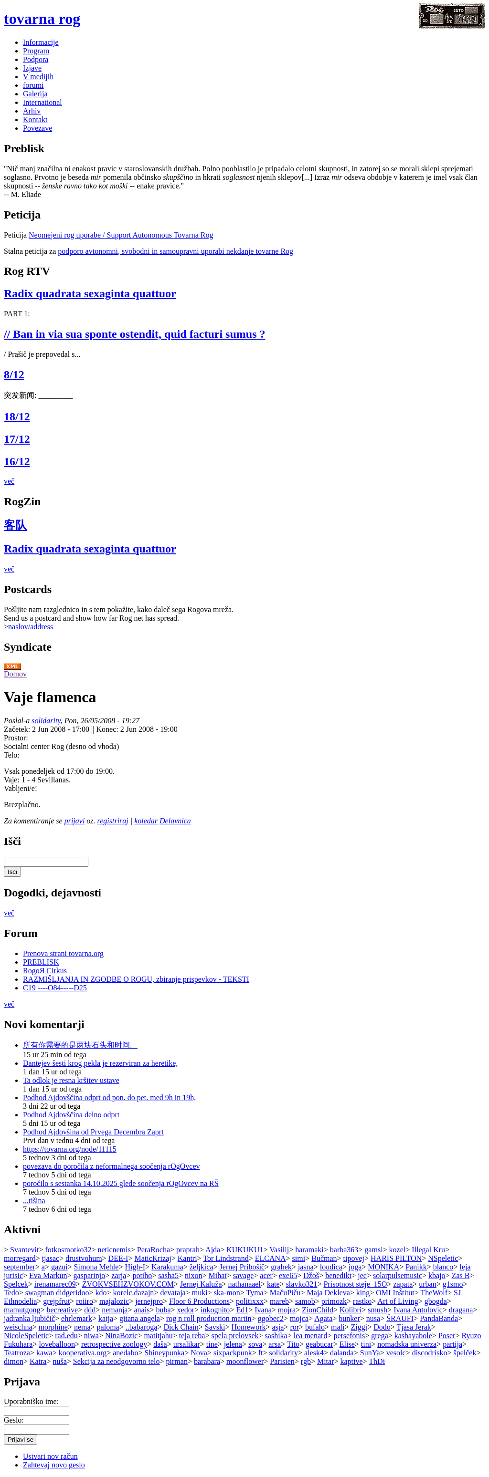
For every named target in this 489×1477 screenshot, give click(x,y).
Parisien (282, 1361)
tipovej (353, 1258)
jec (362, 1275)
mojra (287, 1310)
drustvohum (83, 1258)
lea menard (311, 1335)
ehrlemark (76, 1318)
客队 (15, 525)
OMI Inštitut (395, 1293)
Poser (447, 1335)
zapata (403, 1284)
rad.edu (66, 1335)
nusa (373, 1318)
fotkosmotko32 (68, 1250)
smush (377, 1310)
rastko (362, 1301)
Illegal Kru (428, 1250)
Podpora (35, 59)
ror (294, 1327)
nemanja (115, 1310)
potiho (142, 1275)
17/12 (17, 439)
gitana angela (139, 1318)
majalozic (114, 1301)
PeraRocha (153, 1250)
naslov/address (30, 627)
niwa (91, 1335)
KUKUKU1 (244, 1250)
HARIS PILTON (396, 1258)
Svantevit (24, 1250)
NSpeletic (443, 1258)
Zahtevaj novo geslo (54, 1465)
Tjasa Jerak (413, 1327)
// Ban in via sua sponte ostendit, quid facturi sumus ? (134, 334)
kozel (397, 1250)
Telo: (12, 755)
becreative (62, 1310)
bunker (349, 1318)
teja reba (192, 1335)
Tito (293, 1344)
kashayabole (413, 1335)
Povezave (37, 128)
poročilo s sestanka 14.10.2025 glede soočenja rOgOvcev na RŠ (121, 1183)
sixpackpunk (232, 1353)
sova (255, 1344)
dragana (461, 1310)
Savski (215, 1327)
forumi (33, 85)
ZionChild (317, 1310)
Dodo (382, 1327)
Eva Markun (48, 1275)
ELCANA (270, 1258)
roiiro (84, 1301)
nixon (193, 1275)
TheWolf (434, 1293)
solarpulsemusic (397, 1275)
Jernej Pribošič (242, 1267)
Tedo (11, 1293)
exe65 (288, 1275)
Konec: (108, 729)
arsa (274, 1344)
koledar (146, 821)
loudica (331, 1267)
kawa (44, 1353)
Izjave (32, 68)
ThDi (377, 1361)
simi (299, 1258)
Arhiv (32, 111)
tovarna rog (42, 18)
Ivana (263, 1310)
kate (273, 1284)
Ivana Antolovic (418, 1310)
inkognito (215, 1310)
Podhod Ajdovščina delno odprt (71, 1115)
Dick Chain (180, 1327)
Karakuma (167, 1267)
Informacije (41, 42)
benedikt (338, 1275)
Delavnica (175, 821)
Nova (199, 1353)
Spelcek (16, 1284)
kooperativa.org (83, 1353)
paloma (108, 1327)
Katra (38, 1361)
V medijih (38, 77)
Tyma (254, 1293)
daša (160, 1344)
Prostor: (16, 738)
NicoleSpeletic (26, 1335)
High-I (135, 1267)
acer (266, 1275)
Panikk (415, 1267)
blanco (443, 1267)
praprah (188, 1250)
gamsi (373, 1250)
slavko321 (302, 1284)
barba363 (344, 1250)
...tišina (34, 1200)
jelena (233, 1344)
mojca (299, 1318)
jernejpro (149, 1301)
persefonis (349, 1335)
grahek (281, 1267)
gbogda (436, 1301)
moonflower (245, 1361)
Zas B (461, 1275)
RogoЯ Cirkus (45, 971)
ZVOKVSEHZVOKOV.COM (128, 1284)
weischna (18, 1327)
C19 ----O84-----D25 (55, 988)
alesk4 (314, 1353)
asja (278, 1327)
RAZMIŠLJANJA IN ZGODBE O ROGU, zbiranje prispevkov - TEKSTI (136, 979)
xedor (185, 1310)
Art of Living (397, 1301)
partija (452, 1344)
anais (142, 1310)
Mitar (325, 1361)
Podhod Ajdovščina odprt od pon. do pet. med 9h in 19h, (109, 1097)
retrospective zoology (114, 1344)
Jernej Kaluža (201, 1284)
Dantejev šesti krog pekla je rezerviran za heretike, (100, 1063)
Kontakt (35, 119)
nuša (59, 1361)
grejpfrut (56, 1301)
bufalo (315, 1327)
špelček (464, 1353)
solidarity (46, 721)
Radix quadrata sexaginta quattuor (90, 293)
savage (243, 1275)
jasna (306, 1267)
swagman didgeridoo (57, 1293)
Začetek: (18, 729)
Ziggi (359, 1327)
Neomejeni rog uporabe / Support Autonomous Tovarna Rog (121, 235)
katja (105, 1318)
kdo (101, 1293)
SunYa (370, 1353)
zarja (118, 1275)
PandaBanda (439, 1318)
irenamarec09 (55, 1284)
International (42, 102)
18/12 (17, 416)
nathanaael (244, 1284)
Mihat (217, 1275)
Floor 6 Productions (199, 1301)
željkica (201, 1267)
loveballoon (57, 1344)
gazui (59, 1267)
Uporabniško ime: (31, 1401)
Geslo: (14, 1420)
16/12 (17, 461)
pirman (177, 1361)
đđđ (90, 1310)
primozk (334, 1301)
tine (212, 1344)
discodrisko (429, 1353)
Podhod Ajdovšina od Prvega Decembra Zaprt (93, 1132)
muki (200, 1293)
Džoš (311, 1275)
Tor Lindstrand (225, 1258)
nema (82, 1327)
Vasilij (279, 1250)
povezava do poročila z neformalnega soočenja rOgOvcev (111, 1166)
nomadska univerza (406, 1344)
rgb (306, 1361)
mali (337, 1327)
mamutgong (22, 1310)
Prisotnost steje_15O (355, 1284)
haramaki (309, 1250)
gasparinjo (90, 1275)
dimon (13, 1361)
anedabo (125, 1353)
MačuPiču (285, 1293)
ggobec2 (271, 1318)
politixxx (250, 1301)
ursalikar (186, 1344)
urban (427, 1284)
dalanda (342, 1353)
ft (260, 1353)
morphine (53, 1327)
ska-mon (227, 1293)
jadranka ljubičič (29, 1318)
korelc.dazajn (133, 1293)
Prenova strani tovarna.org (63, 953)
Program (36, 51)
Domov (15, 674)
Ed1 (242, 1310)
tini (366, 1344)
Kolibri (350, 1310)
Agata (323, 1318)
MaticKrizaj (152, 1258)
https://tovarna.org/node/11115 (70, 1149)
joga (355, 1267)
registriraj (112, 821)
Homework (248, 1327)
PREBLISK (41, 962)
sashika (276, 1335)
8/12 (14, 374)
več (9, 481)
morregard (20, 1258)
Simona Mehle (96, 1267)
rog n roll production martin (209, 1318)
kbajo (437, 1275)
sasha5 (168, 1275)
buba (163, 1310)
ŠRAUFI (400, 1318)
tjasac (50, 1258)
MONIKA (383, 1267)
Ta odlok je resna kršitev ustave (71, 1080)
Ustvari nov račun (50, 1456)
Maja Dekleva (328, 1293)
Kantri (187, 1258)
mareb (279, 1301)
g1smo (453, 1284)
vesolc (396, 1353)
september (19, 1267)
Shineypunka (165, 1353)
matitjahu (158, 1335)
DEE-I (118, 1258)
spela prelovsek (235, 1335)
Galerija (35, 94)
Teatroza (17, 1353)
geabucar (319, 1344)
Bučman (324, 1258)
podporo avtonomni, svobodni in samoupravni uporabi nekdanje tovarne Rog (175, 251)
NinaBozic (121, 1335)
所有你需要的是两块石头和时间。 (80, 1045)
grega (379, 1335)
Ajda (212, 1250)
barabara (207, 1361)
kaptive (351, 1361)
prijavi (74, 821)
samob (305, 1301)
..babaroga (142, 1327)
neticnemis (113, 1250)
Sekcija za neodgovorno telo (116, 1361)
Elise (347, 1344)
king (363, 1293)
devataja (172, 1293)
